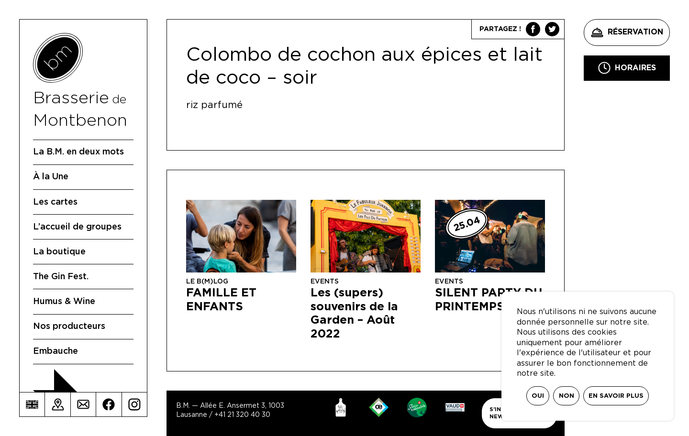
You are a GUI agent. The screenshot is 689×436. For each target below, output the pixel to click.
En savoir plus (616, 396)
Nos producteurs (69, 326)
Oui (538, 396)
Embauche (55, 351)
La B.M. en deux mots (78, 152)
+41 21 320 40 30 (242, 415)
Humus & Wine (64, 301)
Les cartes (55, 202)
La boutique (59, 252)
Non (566, 396)
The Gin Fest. (61, 276)
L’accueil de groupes (77, 227)
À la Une (50, 177)
